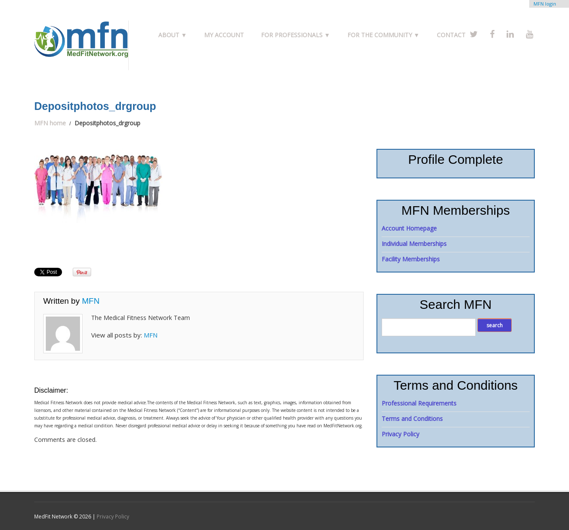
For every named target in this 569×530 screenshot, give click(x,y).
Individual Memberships (414, 244)
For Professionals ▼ (295, 35)
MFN (90, 300)
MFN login (544, 3)
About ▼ (172, 35)
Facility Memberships (411, 259)
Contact (451, 35)
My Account (224, 35)
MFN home (50, 123)
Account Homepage (409, 228)
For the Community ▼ (383, 35)
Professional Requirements (419, 403)
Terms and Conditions (412, 419)
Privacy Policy (400, 434)
